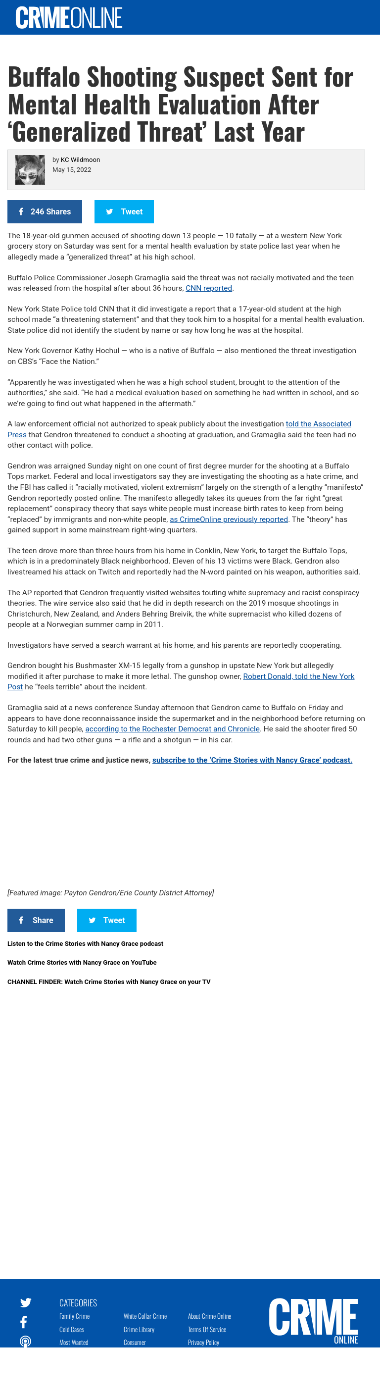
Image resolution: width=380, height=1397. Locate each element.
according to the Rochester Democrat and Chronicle (172, 728)
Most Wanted (73, 1342)
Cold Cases (71, 1329)
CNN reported (209, 288)
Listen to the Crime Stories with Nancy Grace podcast (85, 943)
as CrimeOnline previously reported (229, 519)
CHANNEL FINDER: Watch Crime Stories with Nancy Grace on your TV (109, 981)
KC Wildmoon (80, 159)
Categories (78, 1301)
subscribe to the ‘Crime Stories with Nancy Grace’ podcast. (252, 760)
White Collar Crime (145, 1316)
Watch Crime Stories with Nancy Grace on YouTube (82, 962)
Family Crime (74, 1316)
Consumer (135, 1342)
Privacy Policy (203, 1342)
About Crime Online (209, 1316)
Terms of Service (207, 1329)
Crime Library (139, 1329)
